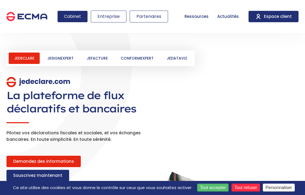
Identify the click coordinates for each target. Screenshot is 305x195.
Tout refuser (245, 187)
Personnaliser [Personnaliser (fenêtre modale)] (279, 187)
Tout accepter (213, 187)
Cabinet (72, 16)
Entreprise (109, 16)
